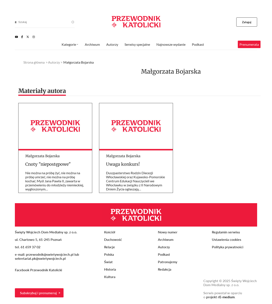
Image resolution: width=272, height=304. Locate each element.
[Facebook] (22, 37)
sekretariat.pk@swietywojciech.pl (40, 258)
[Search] (15, 22)
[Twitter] (27, 37)
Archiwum (92, 44)
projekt (220, 297)
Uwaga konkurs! (123, 164)
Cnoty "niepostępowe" (48, 164)
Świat (108, 262)
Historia (110, 269)
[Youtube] (16, 37)
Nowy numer (167, 232)
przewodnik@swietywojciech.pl (50, 254)
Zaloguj (247, 22)
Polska (109, 254)
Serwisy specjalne (137, 44)
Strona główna (34, 62)
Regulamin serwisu (226, 232)
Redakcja (164, 269)
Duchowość (113, 239)
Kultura (109, 277)
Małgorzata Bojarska (42, 156)
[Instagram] (34, 37)
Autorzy (112, 44)
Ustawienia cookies (226, 239)
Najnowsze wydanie (171, 44)
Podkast (198, 44)
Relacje (109, 247)
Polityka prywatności (227, 247)
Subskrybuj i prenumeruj (38, 293)
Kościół (109, 232)
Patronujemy (167, 262)
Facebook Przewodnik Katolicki (39, 270)
